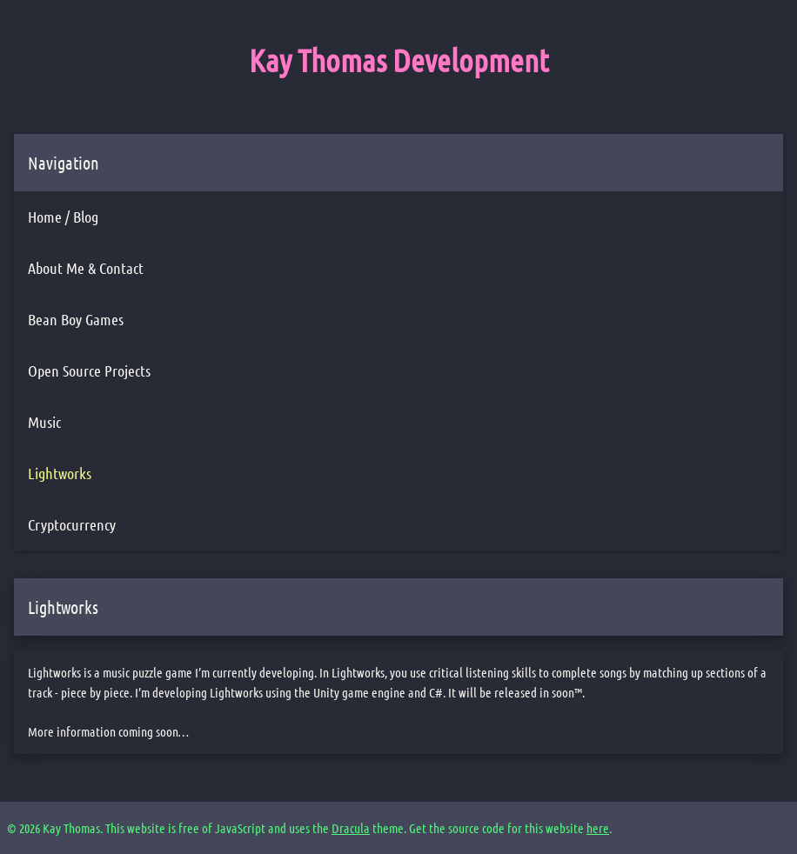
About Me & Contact (86, 267)
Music (44, 421)
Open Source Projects (89, 370)
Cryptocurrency (72, 524)
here (597, 828)
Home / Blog (63, 216)
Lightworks (59, 473)
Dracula (351, 828)
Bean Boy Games (76, 319)
